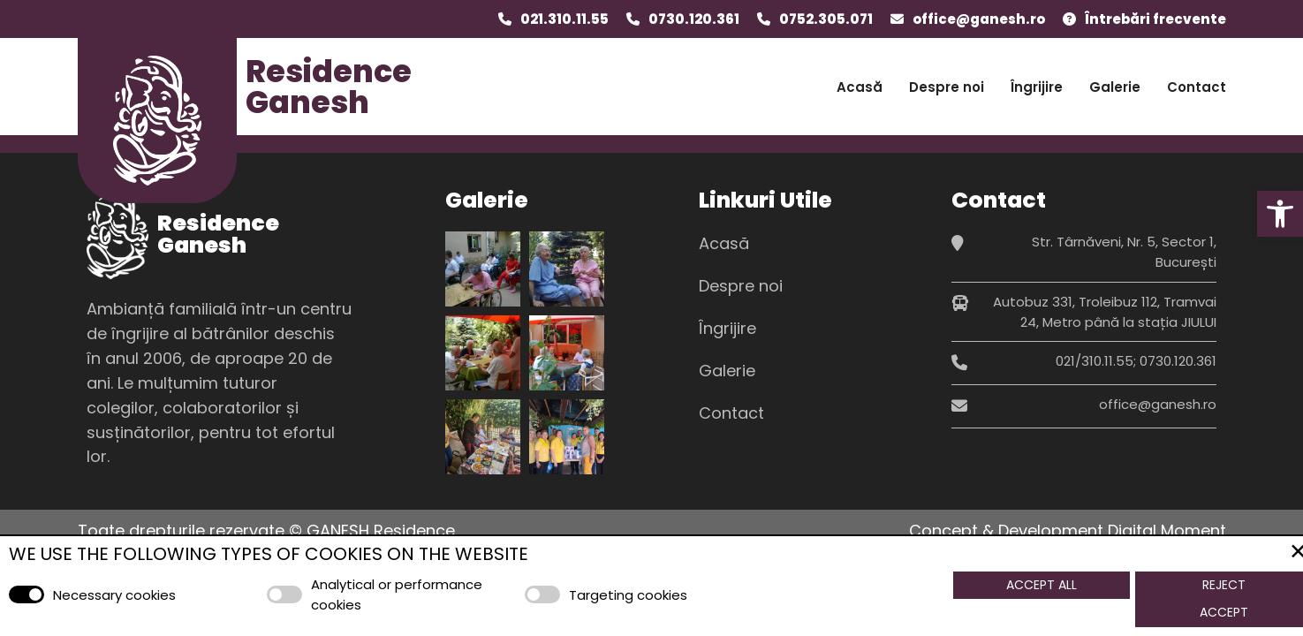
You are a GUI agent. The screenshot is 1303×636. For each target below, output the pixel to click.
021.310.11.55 (564, 19)
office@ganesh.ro (979, 19)
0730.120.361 (693, 19)
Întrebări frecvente (1155, 19)
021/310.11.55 (1094, 361)
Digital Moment (1167, 530)
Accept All (1041, 585)
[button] (1280, 214)
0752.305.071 (826, 19)
